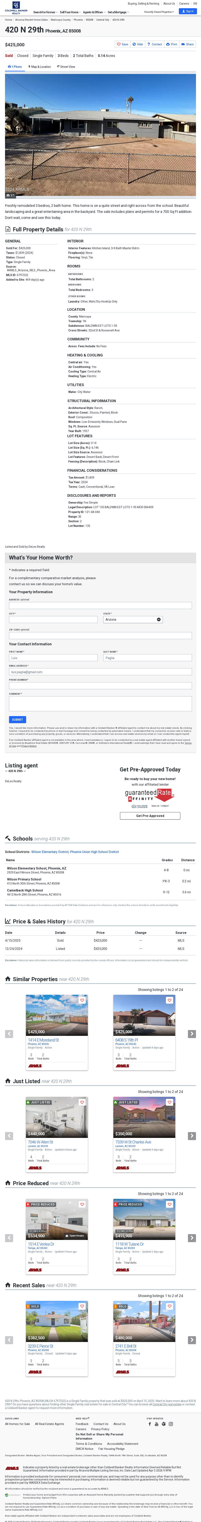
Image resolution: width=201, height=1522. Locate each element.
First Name (16, 651)
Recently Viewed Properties (159, 12)
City (12, 613)
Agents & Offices (94, 12)
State (107, 613)
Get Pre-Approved (150, 816)
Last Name (110, 651)
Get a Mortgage (118, 12)
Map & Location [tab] (39, 66)
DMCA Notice (84, 1449)
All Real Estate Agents (49, 1424)
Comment (15, 693)
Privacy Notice (29, 746)
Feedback (82, 1424)
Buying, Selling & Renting (143, 3)
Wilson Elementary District (50, 852)
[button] (188, 11)
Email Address (19, 665)
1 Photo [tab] (15, 66)
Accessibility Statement (122, 1444)
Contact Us (100, 1424)
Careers (184, 3)
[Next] (192, 1034)
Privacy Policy (100, 1429)
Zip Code (19, 629)
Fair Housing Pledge (111, 1449)
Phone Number (18, 679)
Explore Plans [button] (49, 1498)
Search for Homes (45, 12)
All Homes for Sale (17, 1424)
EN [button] (195, 3)
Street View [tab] (66, 66)
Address (19, 599)
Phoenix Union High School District (94, 852)
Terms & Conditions (89, 1444)
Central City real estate (167, 1404)
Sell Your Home (70, 12)
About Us (169, 3)
